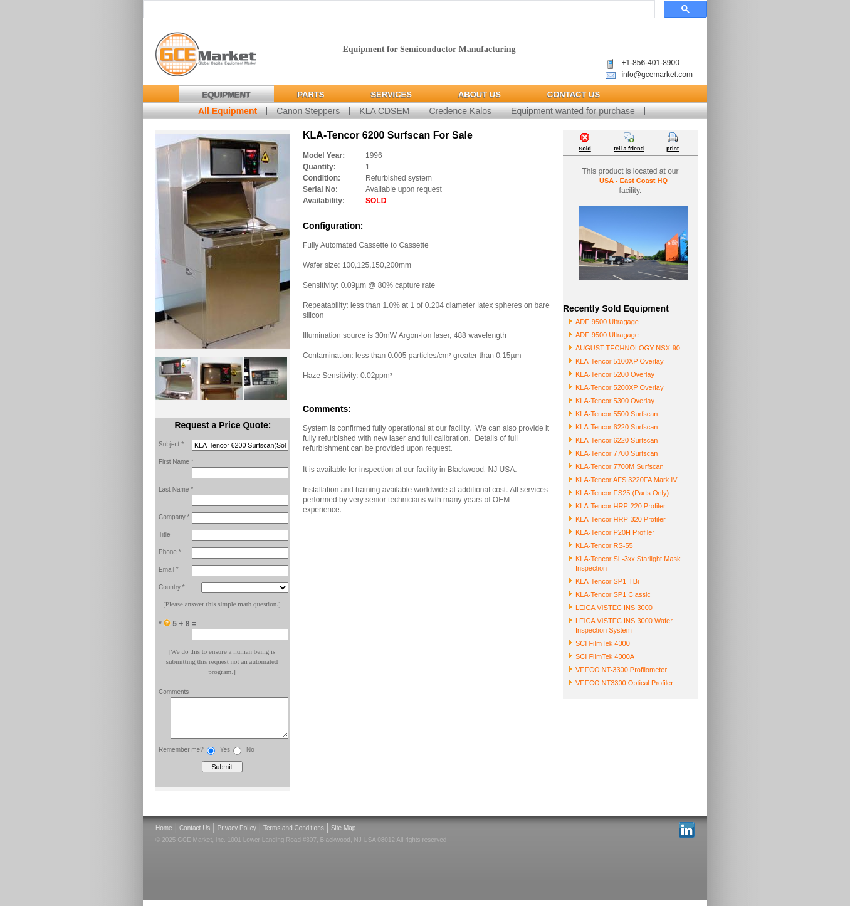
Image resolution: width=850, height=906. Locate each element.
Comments (174, 691)
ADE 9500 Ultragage (607, 321)
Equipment (226, 94)
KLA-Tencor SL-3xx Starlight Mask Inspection (628, 563)
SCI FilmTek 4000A (604, 656)
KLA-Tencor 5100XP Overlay (619, 361)
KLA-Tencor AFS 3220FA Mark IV (626, 479)
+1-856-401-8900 (650, 62)
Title (165, 534)
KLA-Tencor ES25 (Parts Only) (622, 493)
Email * (169, 569)
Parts (310, 94)
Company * (174, 517)
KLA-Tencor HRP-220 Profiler (620, 506)
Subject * (171, 444)
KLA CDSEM (384, 111)
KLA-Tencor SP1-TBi (607, 581)
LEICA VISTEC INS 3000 (614, 607)
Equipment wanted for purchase (573, 111)
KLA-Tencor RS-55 (604, 545)
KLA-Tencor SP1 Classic (613, 594)
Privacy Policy (237, 834)
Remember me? (181, 755)
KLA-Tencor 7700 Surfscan (616, 453)
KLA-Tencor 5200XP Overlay (619, 387)
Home (163, 834)
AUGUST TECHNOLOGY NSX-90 (627, 348)
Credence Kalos (460, 111)
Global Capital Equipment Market (205, 55)
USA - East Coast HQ (633, 180)
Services (391, 94)
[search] (397, 9)
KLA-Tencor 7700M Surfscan (619, 466)
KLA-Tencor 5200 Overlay (614, 374)
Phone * (170, 552)
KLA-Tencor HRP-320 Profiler (620, 519)
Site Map (343, 834)
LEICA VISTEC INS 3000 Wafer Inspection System (624, 625)
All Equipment (227, 111)
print (672, 148)
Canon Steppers (308, 111)
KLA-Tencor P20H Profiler (614, 532)
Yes (225, 755)
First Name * (176, 461)
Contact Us (573, 94)
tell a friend (629, 148)
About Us (479, 94)
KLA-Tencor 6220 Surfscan (616, 427)
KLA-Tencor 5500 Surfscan (616, 414)
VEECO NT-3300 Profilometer (621, 669)
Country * (172, 587)
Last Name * (176, 489)
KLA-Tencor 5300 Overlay (614, 400)
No (250, 755)
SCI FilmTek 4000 (602, 643)
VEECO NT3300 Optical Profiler (624, 683)
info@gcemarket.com (657, 74)
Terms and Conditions (293, 834)
